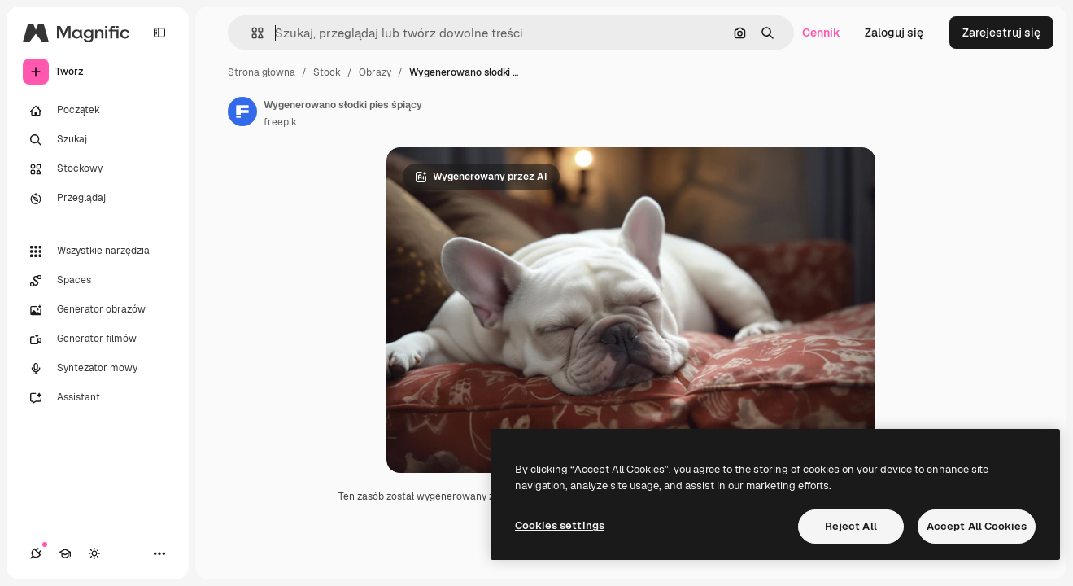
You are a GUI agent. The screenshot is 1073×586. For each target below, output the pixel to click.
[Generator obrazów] (97, 310)
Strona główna (261, 72)
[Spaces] (97, 281)
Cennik (821, 32)
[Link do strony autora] (242, 111)
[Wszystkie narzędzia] (97, 251)
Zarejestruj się (1001, 32)
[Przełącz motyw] (94, 553)
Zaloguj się (894, 32)
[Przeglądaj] (97, 199)
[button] (251, 33)
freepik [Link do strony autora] (280, 122)
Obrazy (375, 72)
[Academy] (65, 553)
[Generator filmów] (97, 339)
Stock (327, 72)
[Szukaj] (97, 140)
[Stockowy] (97, 169)
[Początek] (97, 111)
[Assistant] (97, 398)
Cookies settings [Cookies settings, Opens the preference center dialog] (559, 525)
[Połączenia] (36, 553)
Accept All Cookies (977, 526)
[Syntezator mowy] (97, 369)
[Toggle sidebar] (159, 33)
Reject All (851, 526)
